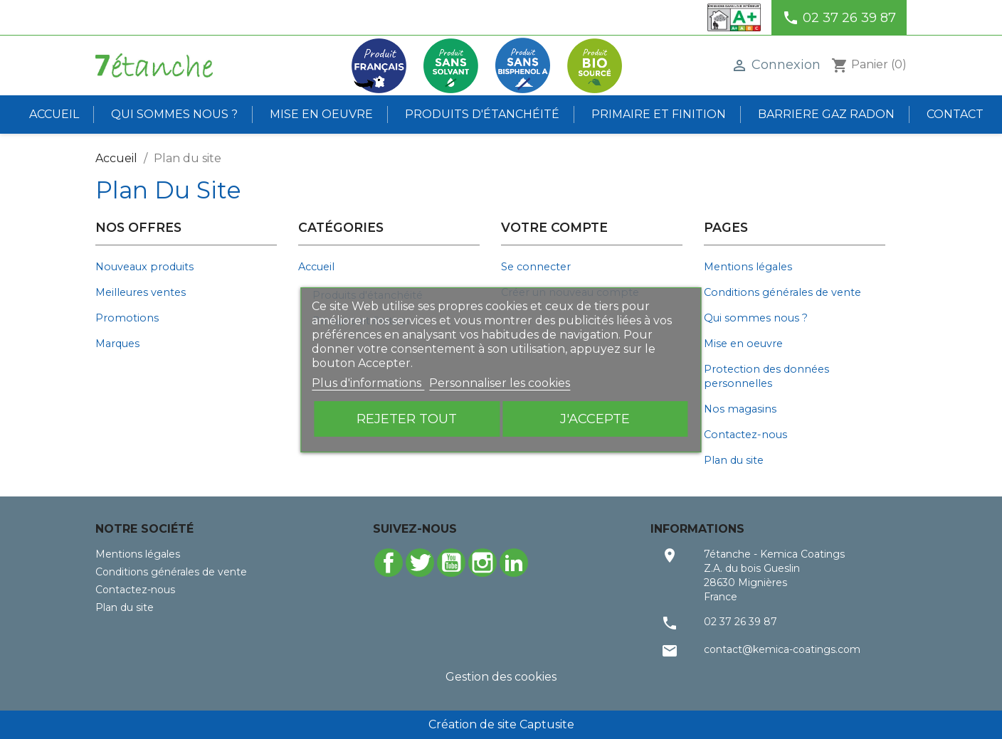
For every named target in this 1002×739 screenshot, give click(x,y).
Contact (955, 114)
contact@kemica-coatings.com (782, 649)
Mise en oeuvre (321, 114)
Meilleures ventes (140, 292)
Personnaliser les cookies (499, 383)
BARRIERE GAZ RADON (826, 114)
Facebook (388, 562)
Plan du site (734, 460)
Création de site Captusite (501, 724)
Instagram (482, 562)
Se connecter (536, 266)
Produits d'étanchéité (482, 114)
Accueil (54, 114)
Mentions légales (748, 266)
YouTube (451, 562)
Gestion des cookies (501, 677)
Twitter (420, 562)
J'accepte (595, 418)
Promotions (127, 318)
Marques (117, 343)
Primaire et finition (658, 114)
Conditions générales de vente (782, 292)
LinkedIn (514, 562)
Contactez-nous (745, 434)
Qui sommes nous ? (174, 114)
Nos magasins (740, 409)
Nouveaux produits (144, 266)
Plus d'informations (368, 383)
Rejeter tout (407, 418)
